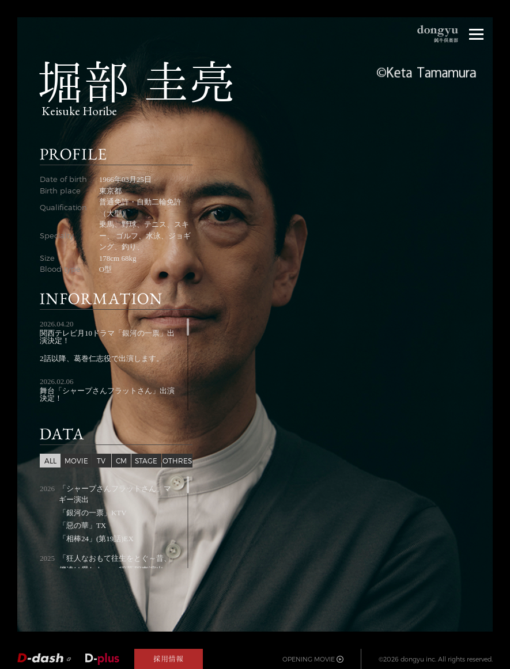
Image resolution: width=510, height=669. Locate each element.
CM (121, 461)
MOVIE (76, 461)
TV (101, 461)
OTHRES (177, 461)
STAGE (146, 461)
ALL (50, 461)
